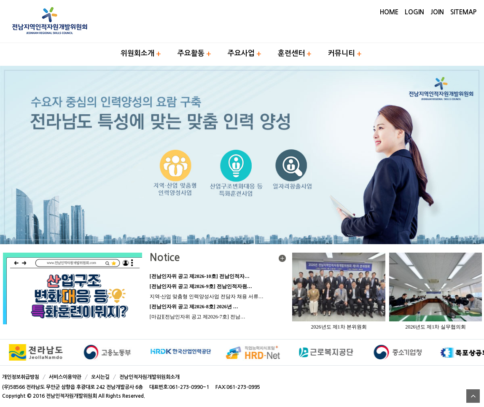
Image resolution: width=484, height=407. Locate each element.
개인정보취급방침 (20, 377)
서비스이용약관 (65, 377)
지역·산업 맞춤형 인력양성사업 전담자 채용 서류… (207, 296)
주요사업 (241, 53)
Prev (11, 352)
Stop (480, 352)
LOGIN (414, 12)
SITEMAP (463, 12)
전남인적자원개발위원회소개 (149, 377)
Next (473, 352)
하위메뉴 (158, 53)
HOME (389, 12)
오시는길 (100, 377)
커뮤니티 (341, 53)
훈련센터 (291, 53)
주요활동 (190, 53)
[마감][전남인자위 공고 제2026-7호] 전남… (197, 317)
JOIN (437, 12)
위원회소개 (137, 53)
